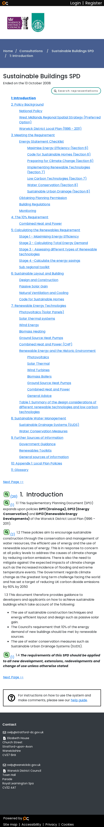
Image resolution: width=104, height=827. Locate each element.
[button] (76, 91)
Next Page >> (13, 482)
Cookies (67, 824)
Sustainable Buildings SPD (73, 51)
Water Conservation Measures (43, 431)
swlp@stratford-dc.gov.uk (25, 732)
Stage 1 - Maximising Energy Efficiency (49, 236)
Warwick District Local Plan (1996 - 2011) (50, 128)
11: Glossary (19, 470)
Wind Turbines (38, 370)
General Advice (39, 395)
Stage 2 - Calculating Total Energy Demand (53, 243)
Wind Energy (29, 325)
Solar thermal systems (37, 318)
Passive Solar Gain (33, 286)
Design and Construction (38, 280)
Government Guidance (37, 444)
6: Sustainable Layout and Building (37, 273)
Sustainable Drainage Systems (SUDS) (49, 424)
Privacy (51, 824)
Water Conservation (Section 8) (52, 185)
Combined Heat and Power (40, 223)
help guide (79, 700)
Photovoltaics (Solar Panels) (41, 312)
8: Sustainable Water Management (38, 418)
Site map (10, 824)
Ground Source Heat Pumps (41, 338)
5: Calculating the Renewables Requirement (45, 230)
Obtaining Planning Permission (43, 198)
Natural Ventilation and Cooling (43, 292)
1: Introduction (23, 98)
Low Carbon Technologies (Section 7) (57, 178)
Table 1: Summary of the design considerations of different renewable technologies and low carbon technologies (58, 407)
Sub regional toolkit (34, 267)
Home (8, 51)
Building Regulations (34, 204)
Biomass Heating (32, 331)
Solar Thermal (38, 363)
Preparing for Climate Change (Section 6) (60, 161)
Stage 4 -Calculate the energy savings (49, 260)
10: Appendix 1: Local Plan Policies (36, 463)
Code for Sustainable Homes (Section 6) (59, 154)
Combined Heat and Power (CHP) (45, 344)
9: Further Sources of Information (37, 437)
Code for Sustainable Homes (41, 299)
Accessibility (31, 824)
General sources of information (44, 457)
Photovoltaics (38, 357)
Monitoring (27, 210)
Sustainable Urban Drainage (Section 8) (58, 191)
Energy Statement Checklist (41, 141)
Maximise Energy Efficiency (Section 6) (57, 148)
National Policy (30, 111)
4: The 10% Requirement (29, 217)
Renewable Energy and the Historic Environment (57, 350)
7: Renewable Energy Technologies (38, 305)
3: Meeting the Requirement (33, 135)
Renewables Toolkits (35, 450)
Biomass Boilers (39, 376)
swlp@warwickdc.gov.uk (24, 765)
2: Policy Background (27, 104)
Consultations (31, 51)
